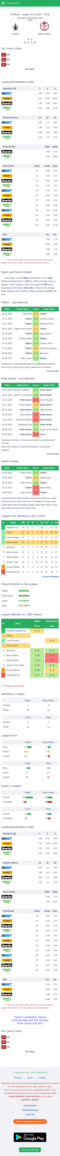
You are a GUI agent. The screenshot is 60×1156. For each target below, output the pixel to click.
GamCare (29, 1114)
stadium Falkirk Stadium (18, 291)
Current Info (53, 371)
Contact (42, 1078)
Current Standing (50, 577)
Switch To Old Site (30, 1150)
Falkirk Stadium (16, 284)
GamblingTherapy (30, 1110)
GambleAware (29, 1105)
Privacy (17, 1078)
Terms (30, 1078)
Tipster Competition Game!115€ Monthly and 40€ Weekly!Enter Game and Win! (30, 1020)
